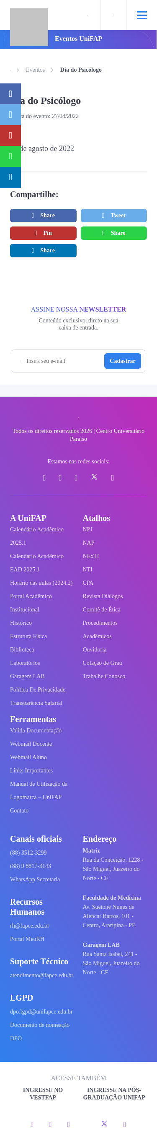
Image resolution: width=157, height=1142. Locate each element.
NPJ (88, 529)
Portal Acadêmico (31, 596)
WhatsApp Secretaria (35, 879)
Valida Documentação (36, 730)
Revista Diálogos (103, 596)
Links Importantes (31, 770)
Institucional (24, 609)
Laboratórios (25, 663)
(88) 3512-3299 (28, 853)
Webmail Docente (31, 744)
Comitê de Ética (102, 609)
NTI (88, 569)
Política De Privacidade (37, 690)
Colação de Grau (102, 663)
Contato (19, 810)
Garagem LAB (27, 676)
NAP (89, 543)
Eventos (35, 70)
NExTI (91, 556)
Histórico (21, 623)
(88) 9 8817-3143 (30, 866)
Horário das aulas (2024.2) (41, 583)
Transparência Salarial (36, 703)
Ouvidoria (95, 649)
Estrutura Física (28, 636)
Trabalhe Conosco (104, 676)
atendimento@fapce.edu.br (41, 975)
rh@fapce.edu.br (29, 926)
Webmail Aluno (28, 757)
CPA (88, 583)
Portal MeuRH (27, 939)
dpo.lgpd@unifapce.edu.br (41, 1012)
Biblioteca (22, 649)
